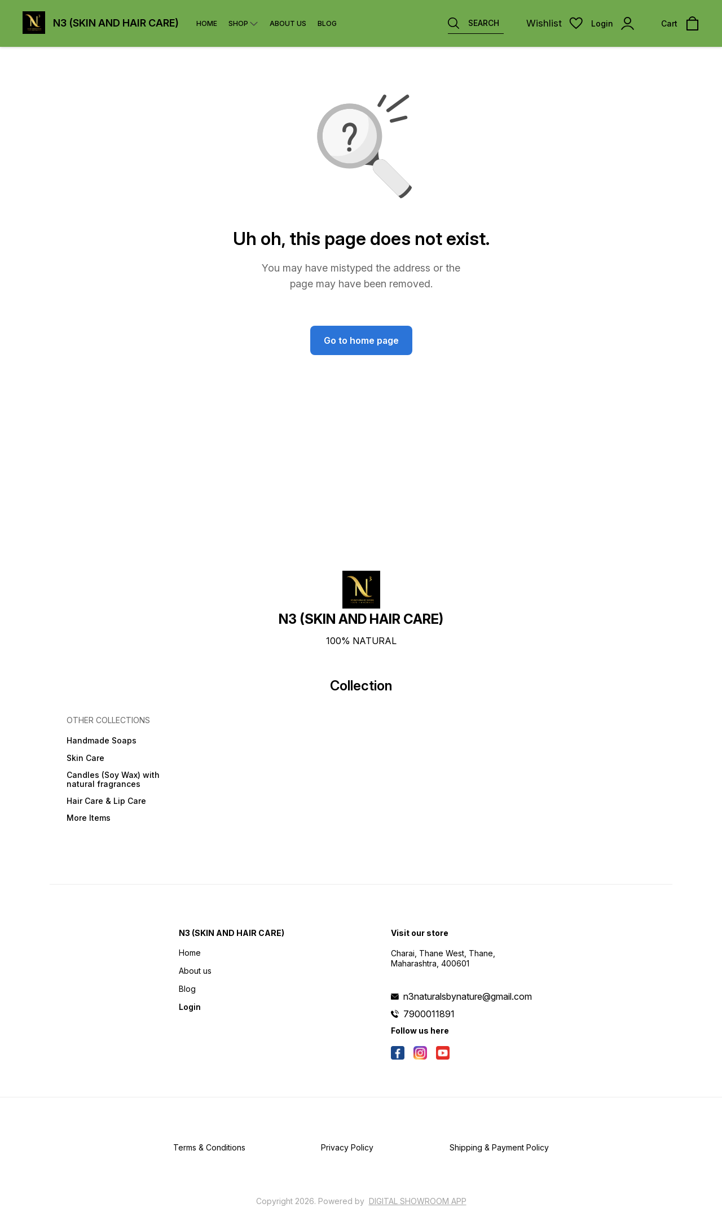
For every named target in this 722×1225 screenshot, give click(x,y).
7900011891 (429, 1014)
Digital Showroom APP (417, 1201)
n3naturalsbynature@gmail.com (467, 996)
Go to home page (361, 340)
